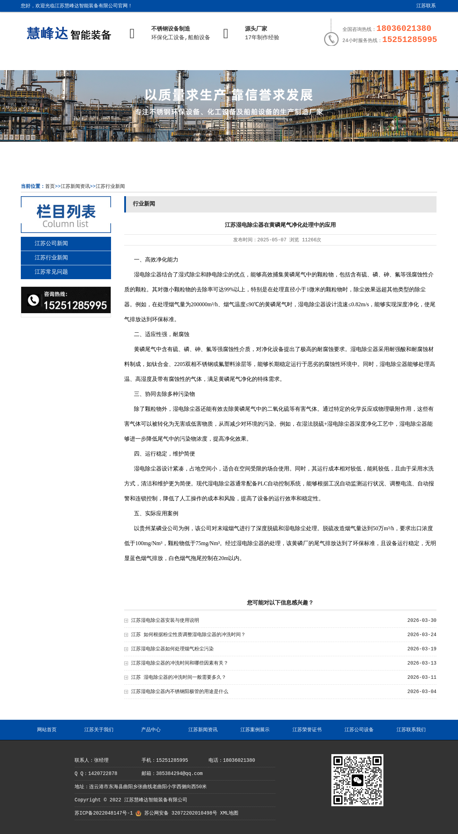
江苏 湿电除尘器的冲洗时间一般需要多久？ (178, 677)
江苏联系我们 (421, 8)
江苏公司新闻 (51, 244)
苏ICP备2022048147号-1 (104, 813)
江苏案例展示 (249, 61)
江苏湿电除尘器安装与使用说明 (165, 620)
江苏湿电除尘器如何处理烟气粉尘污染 (172, 649)
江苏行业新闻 (110, 186)
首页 (50, 186)
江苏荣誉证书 (300, 61)
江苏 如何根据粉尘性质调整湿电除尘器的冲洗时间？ (188, 634)
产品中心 (148, 61)
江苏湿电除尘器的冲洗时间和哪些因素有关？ (179, 663)
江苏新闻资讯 (198, 61)
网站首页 (46, 61)
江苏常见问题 (51, 272)
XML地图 (229, 813)
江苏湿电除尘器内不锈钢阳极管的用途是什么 (179, 691)
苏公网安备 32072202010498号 (180, 813)
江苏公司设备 (351, 61)
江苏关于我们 (97, 61)
